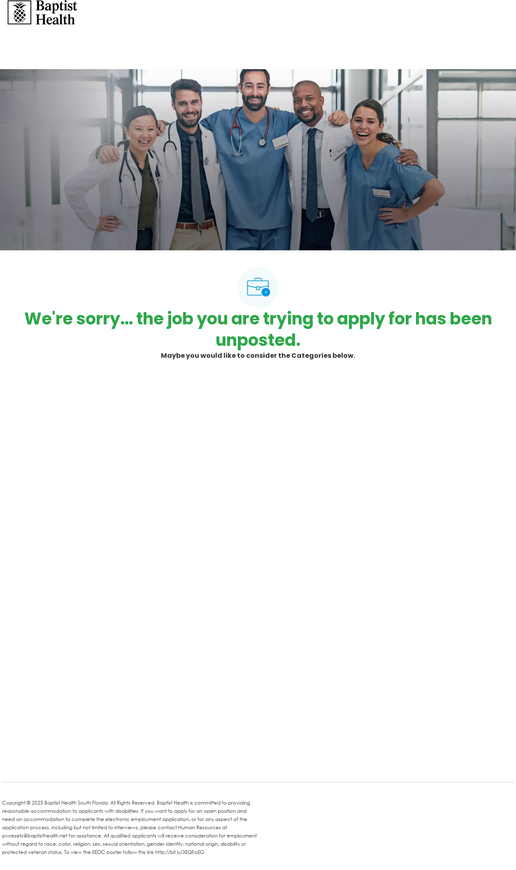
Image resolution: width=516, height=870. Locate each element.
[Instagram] (106, 764)
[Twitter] (73, 764)
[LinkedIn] (40, 764)
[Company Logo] (42, 11)
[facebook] (11, 763)
